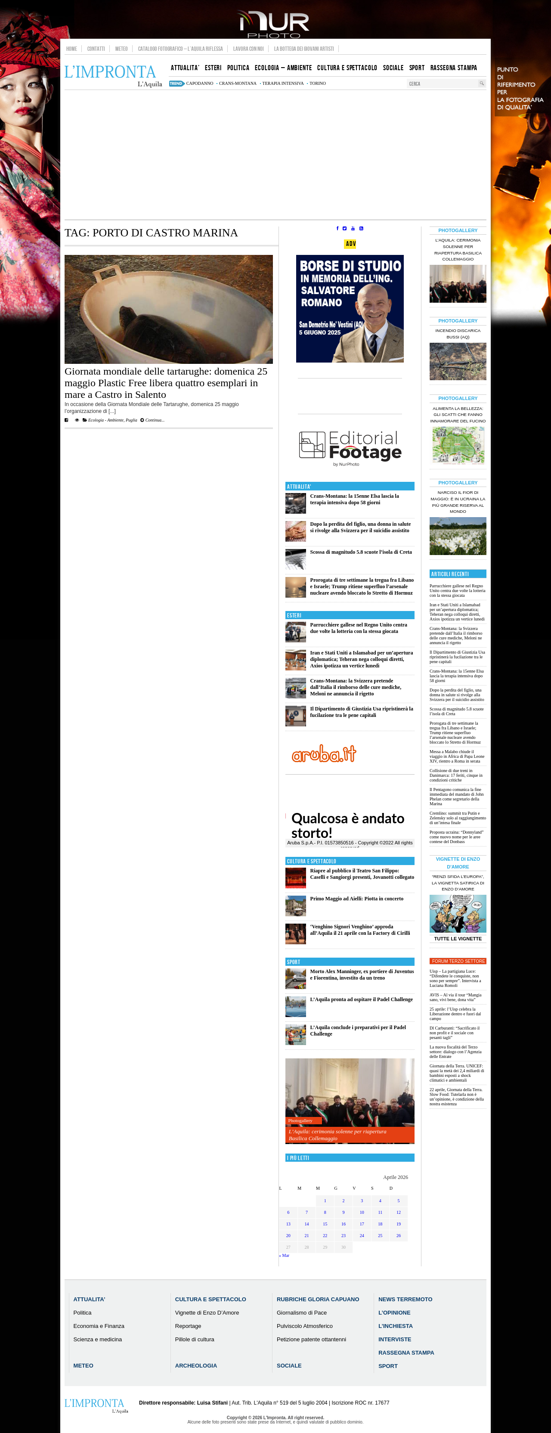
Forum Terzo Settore (458, 961)
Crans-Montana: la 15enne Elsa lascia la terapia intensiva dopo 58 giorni (354, 499)
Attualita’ (89, 1299)
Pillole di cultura (194, 1339)
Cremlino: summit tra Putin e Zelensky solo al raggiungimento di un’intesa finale (458, 818)
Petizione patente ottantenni (311, 1339)
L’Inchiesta (395, 1326)
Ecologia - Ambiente (106, 420)
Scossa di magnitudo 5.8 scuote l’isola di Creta (361, 552)
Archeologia (196, 1365)
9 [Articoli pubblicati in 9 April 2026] (343, 1212)
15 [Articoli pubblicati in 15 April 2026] (325, 1224)
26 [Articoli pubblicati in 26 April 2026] (398, 1235)
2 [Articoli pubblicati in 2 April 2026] (343, 1200)
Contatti (96, 48)
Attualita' (299, 486)
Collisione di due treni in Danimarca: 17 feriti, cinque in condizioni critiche (456, 775)
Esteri (294, 615)
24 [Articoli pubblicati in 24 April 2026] (362, 1235)
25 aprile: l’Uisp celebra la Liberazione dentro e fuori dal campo (455, 1014)
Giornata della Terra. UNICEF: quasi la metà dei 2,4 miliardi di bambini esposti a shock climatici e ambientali (457, 1073)
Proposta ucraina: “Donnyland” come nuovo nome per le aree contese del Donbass (457, 837)
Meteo (121, 48)
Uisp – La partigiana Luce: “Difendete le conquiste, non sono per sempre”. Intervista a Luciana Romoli (455, 978)
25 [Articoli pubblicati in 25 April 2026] (380, 1235)
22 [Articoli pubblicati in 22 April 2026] (325, 1235)
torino (318, 83)
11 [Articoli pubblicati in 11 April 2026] (380, 1212)
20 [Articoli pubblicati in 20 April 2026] (288, 1235)
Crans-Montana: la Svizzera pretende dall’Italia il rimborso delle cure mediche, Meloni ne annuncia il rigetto (356, 687)
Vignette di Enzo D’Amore (207, 1312)
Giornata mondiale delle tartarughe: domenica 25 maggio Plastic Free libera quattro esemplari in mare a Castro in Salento (166, 383)
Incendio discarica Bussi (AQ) (458, 333)
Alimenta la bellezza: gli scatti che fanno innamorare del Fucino (458, 415)
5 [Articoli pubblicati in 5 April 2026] (399, 1200)
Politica (83, 1312)
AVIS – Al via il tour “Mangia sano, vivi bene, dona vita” (455, 997)
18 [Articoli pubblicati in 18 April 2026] (380, 1224)
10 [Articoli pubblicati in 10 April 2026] (362, 1212)
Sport (293, 962)
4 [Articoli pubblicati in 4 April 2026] (380, 1200)
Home (71, 48)
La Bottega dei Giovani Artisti (304, 48)
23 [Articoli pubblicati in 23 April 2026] (343, 1235)
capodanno (200, 83)
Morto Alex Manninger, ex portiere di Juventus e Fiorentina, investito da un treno (362, 974)
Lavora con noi (248, 48)
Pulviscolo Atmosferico (305, 1326)
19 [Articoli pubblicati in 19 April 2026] (398, 1224)
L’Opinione (394, 1312)
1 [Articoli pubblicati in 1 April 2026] (325, 1200)
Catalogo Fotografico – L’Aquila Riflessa (180, 48)
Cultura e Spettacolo (312, 861)
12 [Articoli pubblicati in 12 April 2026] (398, 1212)
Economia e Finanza (99, 1326)
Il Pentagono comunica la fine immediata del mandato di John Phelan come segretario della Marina (457, 796)
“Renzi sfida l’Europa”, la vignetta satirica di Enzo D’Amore (458, 883)
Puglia (131, 420)
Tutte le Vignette (458, 938)
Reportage (188, 1326)
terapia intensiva (283, 83)
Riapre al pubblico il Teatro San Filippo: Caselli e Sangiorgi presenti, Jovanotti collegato (362, 874)
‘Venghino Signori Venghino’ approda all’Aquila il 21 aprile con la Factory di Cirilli (360, 930)
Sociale (289, 1365)
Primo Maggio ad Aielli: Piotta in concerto (357, 899)
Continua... (152, 420)
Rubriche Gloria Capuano (318, 1299)
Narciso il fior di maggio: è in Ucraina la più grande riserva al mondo (458, 502)
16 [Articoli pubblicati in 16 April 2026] (343, 1224)
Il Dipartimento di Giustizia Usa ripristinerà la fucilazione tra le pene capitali (361, 712)
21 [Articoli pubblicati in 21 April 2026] (307, 1235)
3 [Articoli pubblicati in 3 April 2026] (362, 1200)
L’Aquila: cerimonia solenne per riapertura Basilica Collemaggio (338, 1134)
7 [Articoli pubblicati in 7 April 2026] (307, 1212)
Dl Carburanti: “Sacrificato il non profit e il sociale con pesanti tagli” (455, 1033)
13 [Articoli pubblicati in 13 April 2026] (288, 1224)
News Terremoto (405, 1299)
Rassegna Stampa (406, 1352)
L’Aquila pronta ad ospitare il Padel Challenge (361, 999)
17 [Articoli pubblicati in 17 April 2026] (362, 1224)
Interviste (394, 1339)
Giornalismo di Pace (302, 1312)
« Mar (284, 1255)
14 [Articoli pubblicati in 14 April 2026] (307, 1224)
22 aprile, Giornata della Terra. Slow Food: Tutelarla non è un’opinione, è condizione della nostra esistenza (457, 1096)
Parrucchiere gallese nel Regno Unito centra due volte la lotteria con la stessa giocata (358, 628)
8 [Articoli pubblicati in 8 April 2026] (325, 1212)
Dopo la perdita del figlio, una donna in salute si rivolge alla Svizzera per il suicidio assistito (360, 527)
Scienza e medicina (98, 1339)
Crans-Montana (238, 83)
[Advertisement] (275, 154)
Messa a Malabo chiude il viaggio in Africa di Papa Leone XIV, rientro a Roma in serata (457, 756)
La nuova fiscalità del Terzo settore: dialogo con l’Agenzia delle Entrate (456, 1052)
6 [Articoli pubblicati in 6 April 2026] (288, 1212)
